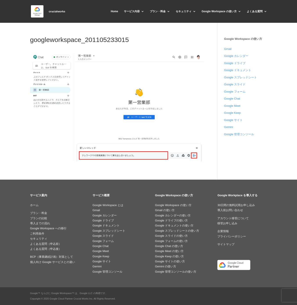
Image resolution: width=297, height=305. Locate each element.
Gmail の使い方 (165, 210)
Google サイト (233, 120)
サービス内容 (132, 11)
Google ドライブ (235, 63)
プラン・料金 (158, 11)
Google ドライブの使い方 (171, 220)
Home (114, 11)
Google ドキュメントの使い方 (174, 225)
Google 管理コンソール (239, 134)
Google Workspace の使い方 (219, 11)
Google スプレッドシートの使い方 (177, 230)
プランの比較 (38, 218)
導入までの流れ (40, 223)
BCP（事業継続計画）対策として (51, 256)
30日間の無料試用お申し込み (236, 205)
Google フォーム (235, 91)
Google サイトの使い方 (170, 261)
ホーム (34, 205)
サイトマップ (225, 244)
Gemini (228, 127)
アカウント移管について (233, 218)
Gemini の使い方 (165, 266)
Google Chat (232, 98)
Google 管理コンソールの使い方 (176, 271)
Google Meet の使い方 (169, 251)
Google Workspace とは (108, 205)
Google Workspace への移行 (48, 228)
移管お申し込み (227, 223)
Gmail (228, 49)
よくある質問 (255, 11)
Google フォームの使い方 (171, 241)
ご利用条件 (37, 233)
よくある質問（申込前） (45, 243)
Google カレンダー (236, 56)
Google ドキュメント (237, 70)
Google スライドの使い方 (171, 235)
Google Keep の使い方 (169, 256)
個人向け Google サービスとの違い (52, 262)
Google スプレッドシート (240, 77)
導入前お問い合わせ (230, 210)
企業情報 (223, 231)
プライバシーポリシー (231, 236)
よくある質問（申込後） (45, 249)
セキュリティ (183, 11)
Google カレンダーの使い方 (173, 215)
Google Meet (232, 105)
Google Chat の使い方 (169, 246)
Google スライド (235, 84)
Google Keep (232, 112)
